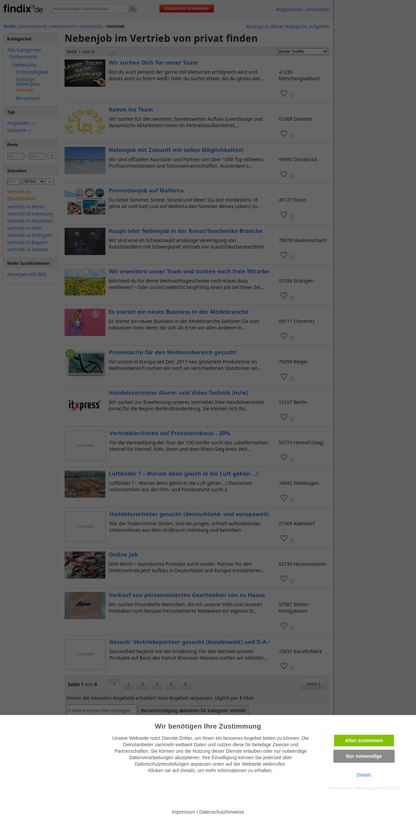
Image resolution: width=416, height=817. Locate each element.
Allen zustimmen (364, 740)
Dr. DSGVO (390, 788)
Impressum (183, 812)
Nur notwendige (364, 756)
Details (364, 775)
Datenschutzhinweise (221, 812)
